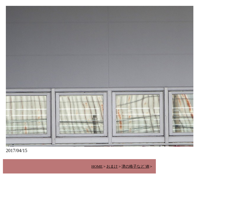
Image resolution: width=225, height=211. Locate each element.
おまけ (112, 166)
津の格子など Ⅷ (135, 166)
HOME (97, 166)
